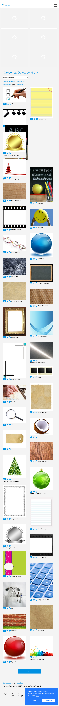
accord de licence (25, 694)
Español (24, 696)
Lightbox (7, 694)
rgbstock (6, 4)
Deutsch (18, 696)
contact (16, 694)
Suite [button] (37, 696)
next (18, 85)
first (4, 85)
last (21, 85)
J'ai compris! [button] (48, 700)
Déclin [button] (34, 700)
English (12, 696)
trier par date (21, 81)
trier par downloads (9, 81)
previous (8, 85)
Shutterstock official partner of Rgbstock (20, 701)
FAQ (12, 694)
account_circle (10, 104)
